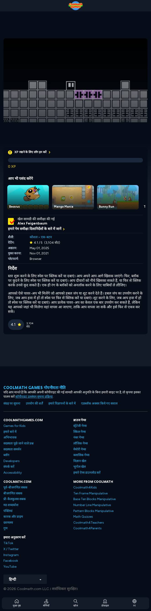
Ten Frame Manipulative (90, 493)
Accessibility (12, 473)
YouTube (9, 567)
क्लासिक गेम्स (81, 455)
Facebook (10, 561)
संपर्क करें (8, 467)
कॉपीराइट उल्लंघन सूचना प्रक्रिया (34, 397)
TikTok (8, 543)
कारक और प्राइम (13, 517)
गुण (5, 528)
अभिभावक (10, 437)
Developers (11, 461)
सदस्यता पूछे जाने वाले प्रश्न (18, 443)
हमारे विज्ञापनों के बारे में (62, 403)
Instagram (11, 555)
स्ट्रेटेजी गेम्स (80, 426)
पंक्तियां (8, 511)
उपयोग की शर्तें (34, 403)
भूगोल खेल (79, 467)
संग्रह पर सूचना (11, 403)
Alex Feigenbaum (32, 223)
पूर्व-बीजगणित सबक (15, 487)
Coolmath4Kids (85, 487)
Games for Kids (14, 426)
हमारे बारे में (9, 432)
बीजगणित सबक (12, 493)
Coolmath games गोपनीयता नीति (34, 387)
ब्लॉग (6, 455)
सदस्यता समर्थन (12, 449)
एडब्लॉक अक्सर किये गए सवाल (99, 403)
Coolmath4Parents (87, 528)
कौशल (33, 237)
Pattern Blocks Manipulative (93, 511)
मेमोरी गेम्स (79, 449)
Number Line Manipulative (92, 505)
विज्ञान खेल (79, 461)
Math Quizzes (83, 517)
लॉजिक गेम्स (80, 443)
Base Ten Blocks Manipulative (94, 499)
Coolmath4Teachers (88, 523)
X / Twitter (11, 549)
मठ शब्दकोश (11, 505)
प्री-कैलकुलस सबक (14, 499)
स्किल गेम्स (79, 432)
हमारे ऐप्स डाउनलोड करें (87, 473)
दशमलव (8, 523)
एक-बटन (46, 237)
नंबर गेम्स (78, 437)
